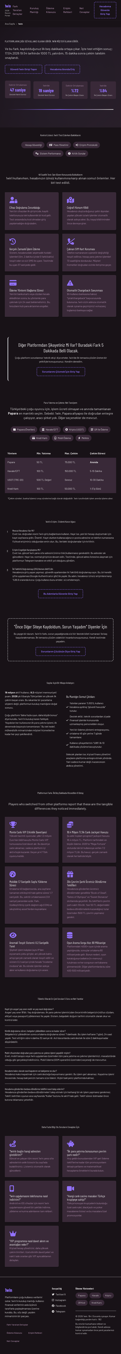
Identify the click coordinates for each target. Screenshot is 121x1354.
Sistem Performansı (48, 153)
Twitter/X (59, 1294)
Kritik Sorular (77, 153)
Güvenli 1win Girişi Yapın (23, 69)
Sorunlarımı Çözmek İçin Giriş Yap (61, 371)
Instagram (59, 1299)
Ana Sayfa (10, 23)
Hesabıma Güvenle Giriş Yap (105, 10)
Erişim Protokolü (86, 144)
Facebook (59, 1305)
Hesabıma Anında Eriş (62, 69)
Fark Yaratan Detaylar (17, 10)
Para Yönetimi (58, 144)
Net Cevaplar (85, 10)
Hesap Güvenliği (33, 144)
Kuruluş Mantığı (34, 10)
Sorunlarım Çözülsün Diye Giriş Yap (60, 651)
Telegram (58, 1311)
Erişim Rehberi (67, 10)
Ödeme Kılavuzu (51, 10)
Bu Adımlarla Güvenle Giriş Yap (60, 593)
